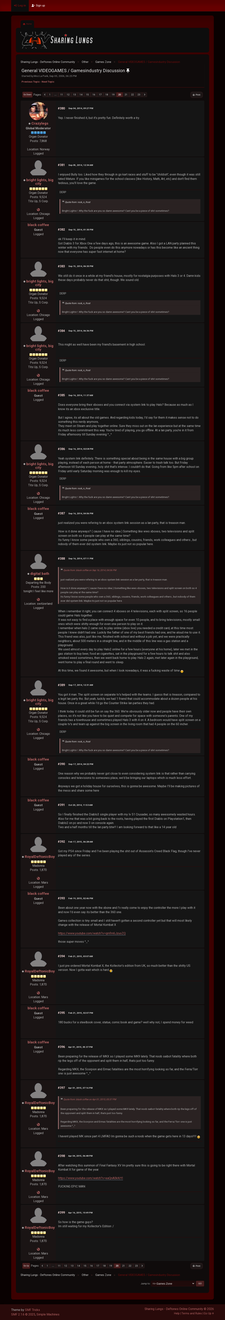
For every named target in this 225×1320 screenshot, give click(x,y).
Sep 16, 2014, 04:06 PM (80, 513)
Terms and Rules (191, 1313)
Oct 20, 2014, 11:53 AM (80, 805)
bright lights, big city (39, 182)
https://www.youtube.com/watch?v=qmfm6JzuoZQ (92, 933)
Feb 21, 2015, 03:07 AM (80, 956)
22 (132, 94)
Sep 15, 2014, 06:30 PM (80, 266)
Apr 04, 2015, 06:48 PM (80, 1156)
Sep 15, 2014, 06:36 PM (80, 330)
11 (61, 94)
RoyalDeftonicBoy (40, 856)
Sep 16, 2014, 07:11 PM (80, 558)
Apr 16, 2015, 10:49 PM (80, 1212)
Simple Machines (48, 1314)
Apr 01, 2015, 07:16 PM (80, 1088)
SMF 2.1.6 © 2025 (23, 1314)
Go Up (26, 1266)
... (55, 94)
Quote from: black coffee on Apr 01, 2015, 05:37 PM (89, 1099)
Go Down (27, 94)
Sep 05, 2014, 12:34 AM (80, 165)
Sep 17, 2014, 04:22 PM (80, 764)
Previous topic (31, 81)
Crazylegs (39, 123)
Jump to (145, 1283)
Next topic (48, 81)
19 (113, 94)
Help (177, 1313)
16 (94, 94)
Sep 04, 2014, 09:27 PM (80, 108)
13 (74, 94)
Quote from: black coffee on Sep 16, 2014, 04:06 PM (89, 570)
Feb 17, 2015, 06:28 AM (80, 841)
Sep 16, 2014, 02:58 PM (80, 449)
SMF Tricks (32, 1310)
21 (126, 94)
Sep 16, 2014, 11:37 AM (80, 395)
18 (106, 94)
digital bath (39, 573)
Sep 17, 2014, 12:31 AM (80, 685)
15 (87, 94)
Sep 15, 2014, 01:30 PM (80, 229)
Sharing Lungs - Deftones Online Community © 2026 (179, 1309)
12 (68, 94)
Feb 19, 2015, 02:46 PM (80, 898)
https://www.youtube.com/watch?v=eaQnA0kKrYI (90, 1178)
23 (139, 94)
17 (100, 94)
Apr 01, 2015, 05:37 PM (80, 1047)
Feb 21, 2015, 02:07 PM (80, 1013)
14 (81, 94)
